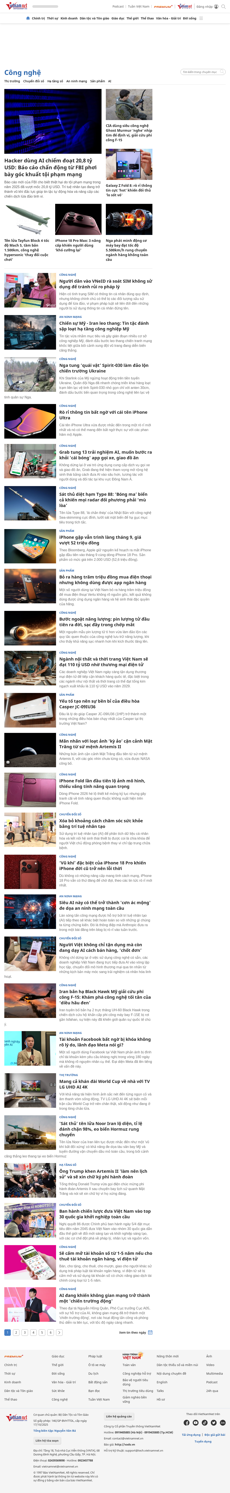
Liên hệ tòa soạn (47, 1440)
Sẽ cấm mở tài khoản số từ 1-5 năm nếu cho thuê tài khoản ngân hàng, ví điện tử (105, 1256)
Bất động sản (98, 1382)
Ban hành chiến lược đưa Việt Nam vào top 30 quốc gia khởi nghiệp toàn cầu (105, 1214)
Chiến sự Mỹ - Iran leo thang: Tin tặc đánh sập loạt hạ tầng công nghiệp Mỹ (104, 326)
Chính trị (38, 18)
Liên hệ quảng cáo (119, 1416)
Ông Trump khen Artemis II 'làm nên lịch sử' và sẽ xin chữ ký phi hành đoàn (103, 1174)
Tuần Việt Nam (138, 6)
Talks (160, 1391)
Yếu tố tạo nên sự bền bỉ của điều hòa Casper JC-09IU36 (99, 704)
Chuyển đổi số (33, 81)
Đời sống (189, 18)
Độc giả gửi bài (215, 1435)
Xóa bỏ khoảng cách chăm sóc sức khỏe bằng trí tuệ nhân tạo (101, 823)
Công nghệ (22, 72)
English (162, 1382)
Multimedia (214, 1373)
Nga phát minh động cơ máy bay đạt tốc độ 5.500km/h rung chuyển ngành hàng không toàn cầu (127, 250)
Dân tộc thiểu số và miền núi (177, 1365)
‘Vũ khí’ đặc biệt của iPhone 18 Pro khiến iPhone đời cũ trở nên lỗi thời (102, 865)
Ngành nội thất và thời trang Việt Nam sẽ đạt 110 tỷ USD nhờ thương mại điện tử (103, 661)
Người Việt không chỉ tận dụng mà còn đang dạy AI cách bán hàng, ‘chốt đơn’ (100, 947)
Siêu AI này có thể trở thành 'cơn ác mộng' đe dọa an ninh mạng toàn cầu (105, 905)
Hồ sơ (161, 1399)
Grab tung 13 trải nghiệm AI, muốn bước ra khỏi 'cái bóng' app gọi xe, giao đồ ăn (105, 455)
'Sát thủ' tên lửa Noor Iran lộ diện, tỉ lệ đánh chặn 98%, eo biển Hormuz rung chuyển (100, 1129)
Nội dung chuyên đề (171, 1373)
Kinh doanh (69, 18)
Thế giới (133, 18)
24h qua (212, 1391)
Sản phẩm (97, 81)
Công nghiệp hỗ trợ (137, 1373)
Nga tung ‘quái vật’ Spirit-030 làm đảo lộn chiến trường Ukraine (104, 368)
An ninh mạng (76, 81)
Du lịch (93, 1373)
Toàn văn (129, 1365)
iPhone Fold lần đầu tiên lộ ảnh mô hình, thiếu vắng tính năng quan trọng (102, 783)
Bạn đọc (94, 1391)
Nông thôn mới (168, 1356)
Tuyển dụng (203, 1441)
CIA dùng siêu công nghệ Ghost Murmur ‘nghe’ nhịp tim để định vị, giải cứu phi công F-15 (129, 132)
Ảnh (209, 1356)
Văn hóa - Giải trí (168, 18)
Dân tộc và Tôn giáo (94, 18)
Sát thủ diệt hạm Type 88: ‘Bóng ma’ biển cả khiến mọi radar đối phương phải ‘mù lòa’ (103, 499)
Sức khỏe (58, 1391)
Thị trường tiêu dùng (138, 1391)
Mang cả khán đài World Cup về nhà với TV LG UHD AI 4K (104, 1084)
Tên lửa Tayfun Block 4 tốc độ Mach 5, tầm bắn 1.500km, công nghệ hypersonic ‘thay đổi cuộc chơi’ (26, 250)
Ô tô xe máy (96, 1365)
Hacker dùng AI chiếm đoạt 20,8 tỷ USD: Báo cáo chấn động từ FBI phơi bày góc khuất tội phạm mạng (50, 167)
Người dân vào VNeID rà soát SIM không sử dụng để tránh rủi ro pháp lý (105, 284)
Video (210, 1365)
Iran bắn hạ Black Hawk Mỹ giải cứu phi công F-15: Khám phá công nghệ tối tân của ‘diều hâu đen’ (105, 997)
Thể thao (147, 18)
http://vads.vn (125, 1444)
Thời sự (52, 18)
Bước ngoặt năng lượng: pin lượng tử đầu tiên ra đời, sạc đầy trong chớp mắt (104, 622)
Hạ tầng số (55, 81)
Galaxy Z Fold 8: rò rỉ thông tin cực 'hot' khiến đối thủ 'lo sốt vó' (129, 190)
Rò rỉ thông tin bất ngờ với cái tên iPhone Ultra (103, 415)
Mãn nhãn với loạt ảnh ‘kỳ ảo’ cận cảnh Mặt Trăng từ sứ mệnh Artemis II (105, 744)
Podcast (118, 6)
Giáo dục (117, 18)
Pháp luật (95, 1356)
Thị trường (12, 81)
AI (109, 81)
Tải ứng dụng (191, 1435)
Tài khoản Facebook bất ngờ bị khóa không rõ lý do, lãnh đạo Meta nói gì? (105, 1042)
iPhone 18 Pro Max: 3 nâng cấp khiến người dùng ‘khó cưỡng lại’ (78, 245)
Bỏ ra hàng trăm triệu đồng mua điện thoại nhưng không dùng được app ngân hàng (105, 579)
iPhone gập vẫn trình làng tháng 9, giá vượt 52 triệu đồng (100, 540)
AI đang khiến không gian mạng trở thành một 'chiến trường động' (104, 1298)
